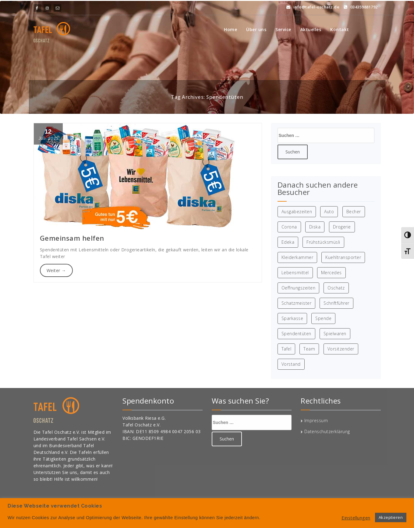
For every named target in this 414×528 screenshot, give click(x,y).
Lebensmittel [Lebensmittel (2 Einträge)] (295, 272)
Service (283, 29)
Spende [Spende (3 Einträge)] (323, 318)
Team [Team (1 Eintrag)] (309, 349)
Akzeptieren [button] (391, 517)
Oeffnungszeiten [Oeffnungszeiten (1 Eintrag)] (298, 288)
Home (230, 29)
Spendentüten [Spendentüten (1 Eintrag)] (296, 333)
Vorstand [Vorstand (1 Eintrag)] (291, 364)
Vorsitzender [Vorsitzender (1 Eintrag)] (340, 349)
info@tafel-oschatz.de (313, 5)
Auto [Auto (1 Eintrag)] (329, 211)
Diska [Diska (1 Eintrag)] (315, 227)
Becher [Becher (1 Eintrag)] (353, 211)
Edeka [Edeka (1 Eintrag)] (288, 242)
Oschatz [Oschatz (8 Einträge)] (336, 288)
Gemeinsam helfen (72, 237)
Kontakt (339, 29)
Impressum (316, 420)
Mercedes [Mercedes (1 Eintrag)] (331, 272)
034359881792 (361, 5)
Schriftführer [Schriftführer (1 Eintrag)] (336, 303)
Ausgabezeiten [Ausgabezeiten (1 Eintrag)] (296, 211)
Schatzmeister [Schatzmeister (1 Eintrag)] (296, 303)
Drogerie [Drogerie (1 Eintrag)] (342, 227)
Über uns (256, 29)
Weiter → (56, 270)
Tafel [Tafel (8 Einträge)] (286, 349)
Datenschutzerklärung (327, 431)
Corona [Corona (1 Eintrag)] (289, 227)
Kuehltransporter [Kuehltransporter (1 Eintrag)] (343, 257)
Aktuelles (310, 29)
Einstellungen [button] (355, 517)
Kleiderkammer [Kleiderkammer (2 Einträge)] (297, 257)
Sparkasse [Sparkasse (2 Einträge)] (292, 318)
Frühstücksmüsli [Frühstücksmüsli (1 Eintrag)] (323, 242)
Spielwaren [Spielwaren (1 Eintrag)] (335, 333)
